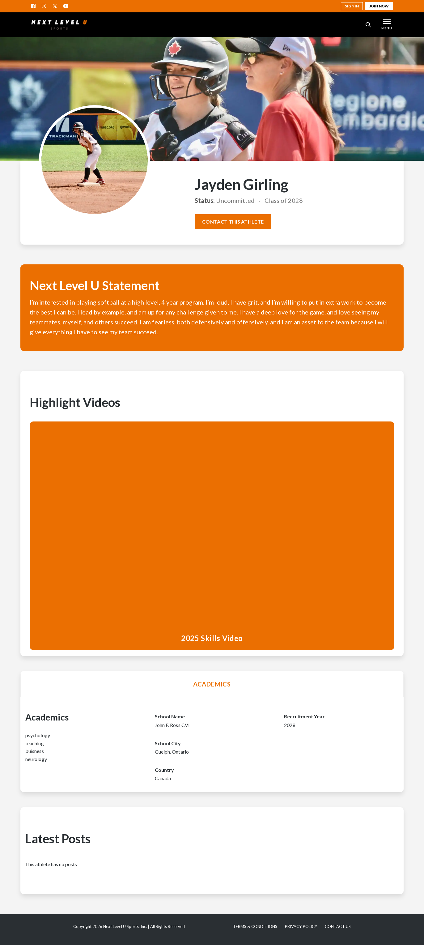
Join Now (379, 6)
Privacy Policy (301, 926)
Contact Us (338, 926)
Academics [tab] (212, 684)
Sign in (352, 6)
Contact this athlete (233, 221)
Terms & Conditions (255, 926)
